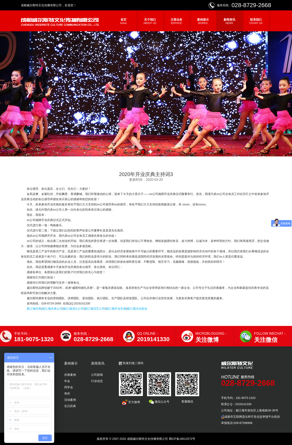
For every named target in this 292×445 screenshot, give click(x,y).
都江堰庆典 (34, 308)
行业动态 (97, 381)
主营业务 (176, 21)
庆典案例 (70, 374)
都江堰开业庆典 (116, 308)
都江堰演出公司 (73, 308)
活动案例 (70, 399)
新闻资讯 (229, 21)
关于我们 (150, 21)
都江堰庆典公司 (52, 308)
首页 (123, 21)
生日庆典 (70, 406)
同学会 (68, 387)
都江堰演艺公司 (94, 308)
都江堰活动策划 (137, 308)
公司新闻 (97, 374)
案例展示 (203, 21)
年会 (67, 381)
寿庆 (67, 393)
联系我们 (256, 21)
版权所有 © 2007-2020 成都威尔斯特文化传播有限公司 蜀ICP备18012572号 (146, 438)
